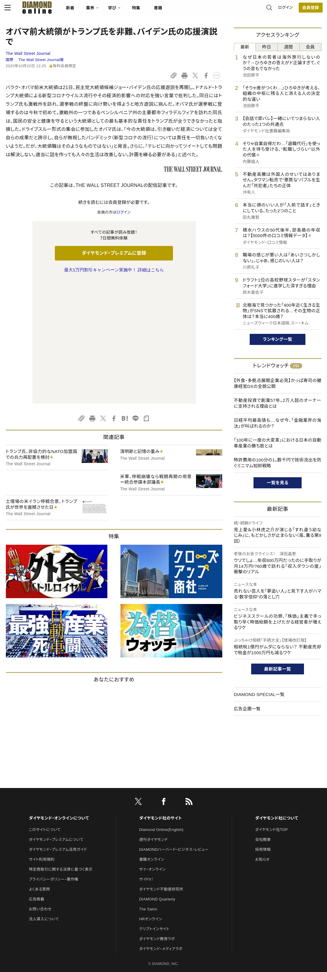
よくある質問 (39, 829)
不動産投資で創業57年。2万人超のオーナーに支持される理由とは (277, 403)
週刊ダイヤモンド (153, 779)
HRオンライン (150, 858)
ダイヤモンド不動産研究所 (161, 829)
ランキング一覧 (277, 339)
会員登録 (309, 10)
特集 (137, 10)
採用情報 (263, 789)
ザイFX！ (146, 819)
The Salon (148, 848)
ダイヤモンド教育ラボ (157, 878)
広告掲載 (36, 838)
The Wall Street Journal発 (41, 60)
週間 (288, 46)
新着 (71, 10)
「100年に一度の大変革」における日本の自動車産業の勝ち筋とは (277, 443)
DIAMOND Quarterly (157, 838)
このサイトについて (45, 769)
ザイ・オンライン (152, 809)
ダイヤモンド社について (276, 757)
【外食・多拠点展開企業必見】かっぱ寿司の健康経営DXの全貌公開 (277, 383)
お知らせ (262, 799)
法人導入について (44, 858)
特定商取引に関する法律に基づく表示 (60, 809)
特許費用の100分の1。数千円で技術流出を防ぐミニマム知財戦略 (277, 462)
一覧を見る (277, 482)
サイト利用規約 (42, 799)
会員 (310, 46)
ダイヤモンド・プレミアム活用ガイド (58, 789)
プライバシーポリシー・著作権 (53, 819)
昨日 (266, 46)
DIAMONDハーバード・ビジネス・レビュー (174, 789)
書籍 (159, 10)
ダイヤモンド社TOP (271, 769)
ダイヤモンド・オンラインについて (59, 757)
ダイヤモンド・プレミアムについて (56, 779)
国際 (10, 60)
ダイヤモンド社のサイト (160, 757)
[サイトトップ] (32, 10)
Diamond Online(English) (161, 769)
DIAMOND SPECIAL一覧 (259, 694)
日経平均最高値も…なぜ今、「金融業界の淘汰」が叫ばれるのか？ (277, 423)
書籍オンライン (151, 799)
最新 (244, 46)
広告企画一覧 (247, 708)
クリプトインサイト (154, 868)
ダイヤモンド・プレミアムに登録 (114, 253)
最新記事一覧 (277, 668)
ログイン (284, 10)
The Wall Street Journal (28, 53)
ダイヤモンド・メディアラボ (161, 888)
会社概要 (263, 779)
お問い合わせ (40, 848)
